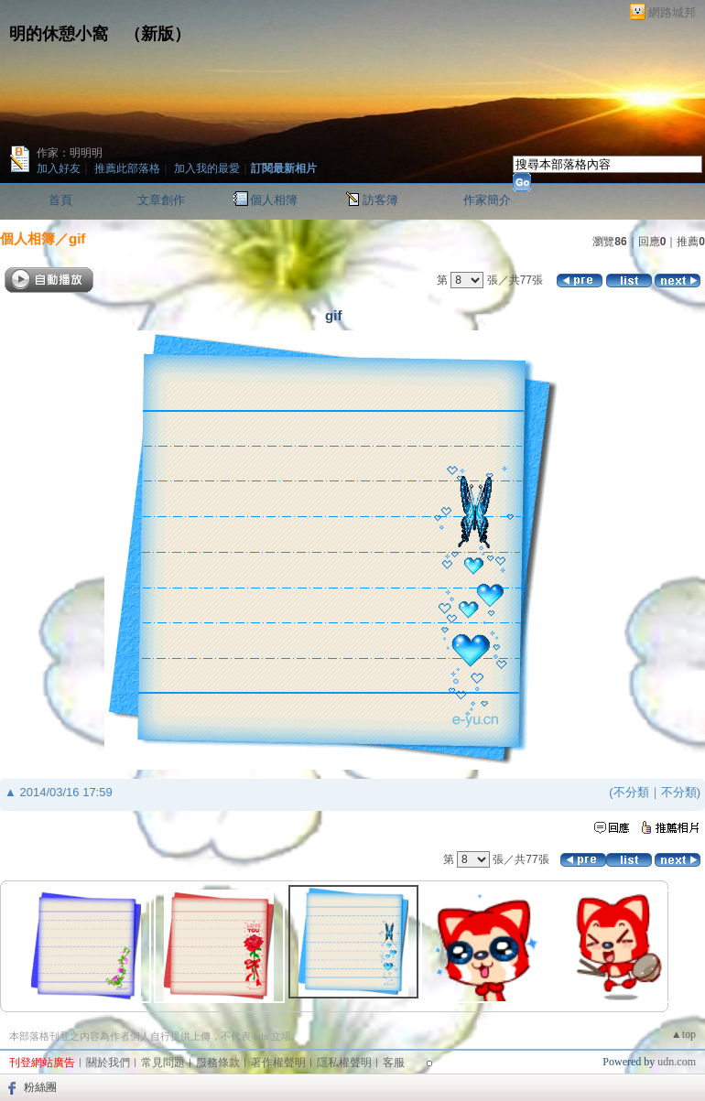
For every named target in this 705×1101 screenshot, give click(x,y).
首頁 (60, 200)
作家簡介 (487, 200)
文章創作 (161, 200)
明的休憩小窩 (58, 34)
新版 (157, 34)
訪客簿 (380, 200)
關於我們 (108, 1062)
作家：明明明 (70, 152)
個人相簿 (274, 200)
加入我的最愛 (207, 168)
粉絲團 (40, 1087)
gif (77, 238)
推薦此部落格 (127, 168)
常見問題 (163, 1062)
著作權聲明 (278, 1062)
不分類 (631, 792)
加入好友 (59, 168)
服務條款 (218, 1062)
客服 (394, 1062)
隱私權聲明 (344, 1062)
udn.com (676, 1061)
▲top (683, 1034)
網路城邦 (672, 12)
